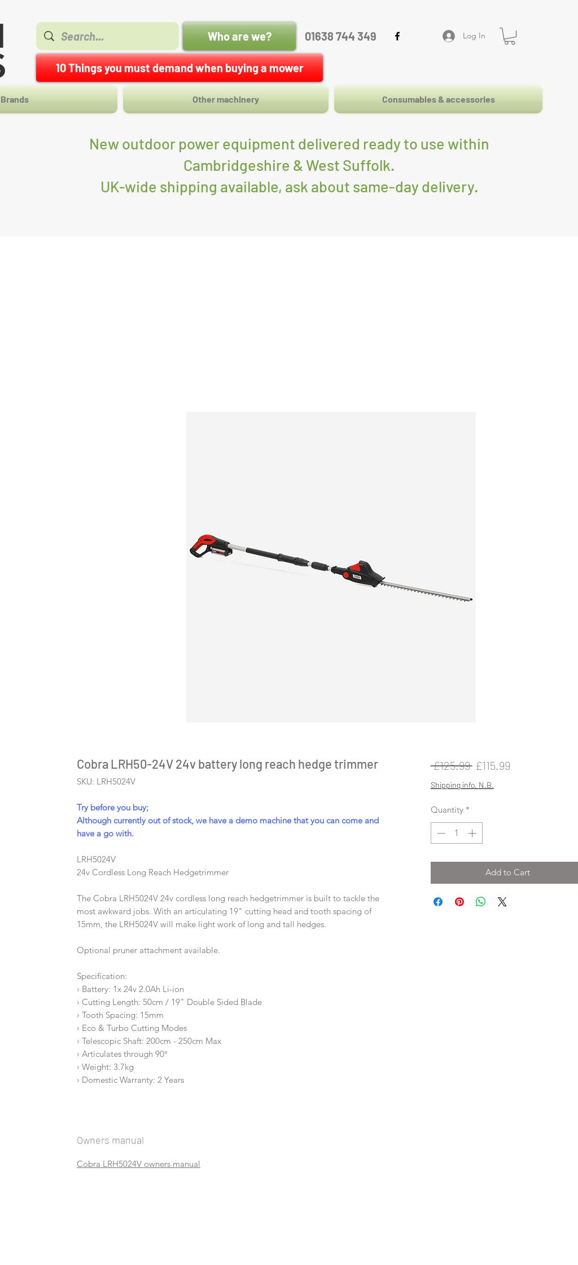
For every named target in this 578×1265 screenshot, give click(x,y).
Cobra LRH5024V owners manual (138, 1163)
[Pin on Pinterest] (459, 902)
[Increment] (473, 833)
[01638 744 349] (340, 36)
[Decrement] (440, 833)
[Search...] (108, 36)
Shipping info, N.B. (462, 785)
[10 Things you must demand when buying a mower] (179, 68)
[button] (510, 36)
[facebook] (397, 36)
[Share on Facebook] (438, 902)
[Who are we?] (239, 36)
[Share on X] (502, 902)
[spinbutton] (456, 833)
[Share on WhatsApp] (481, 902)
